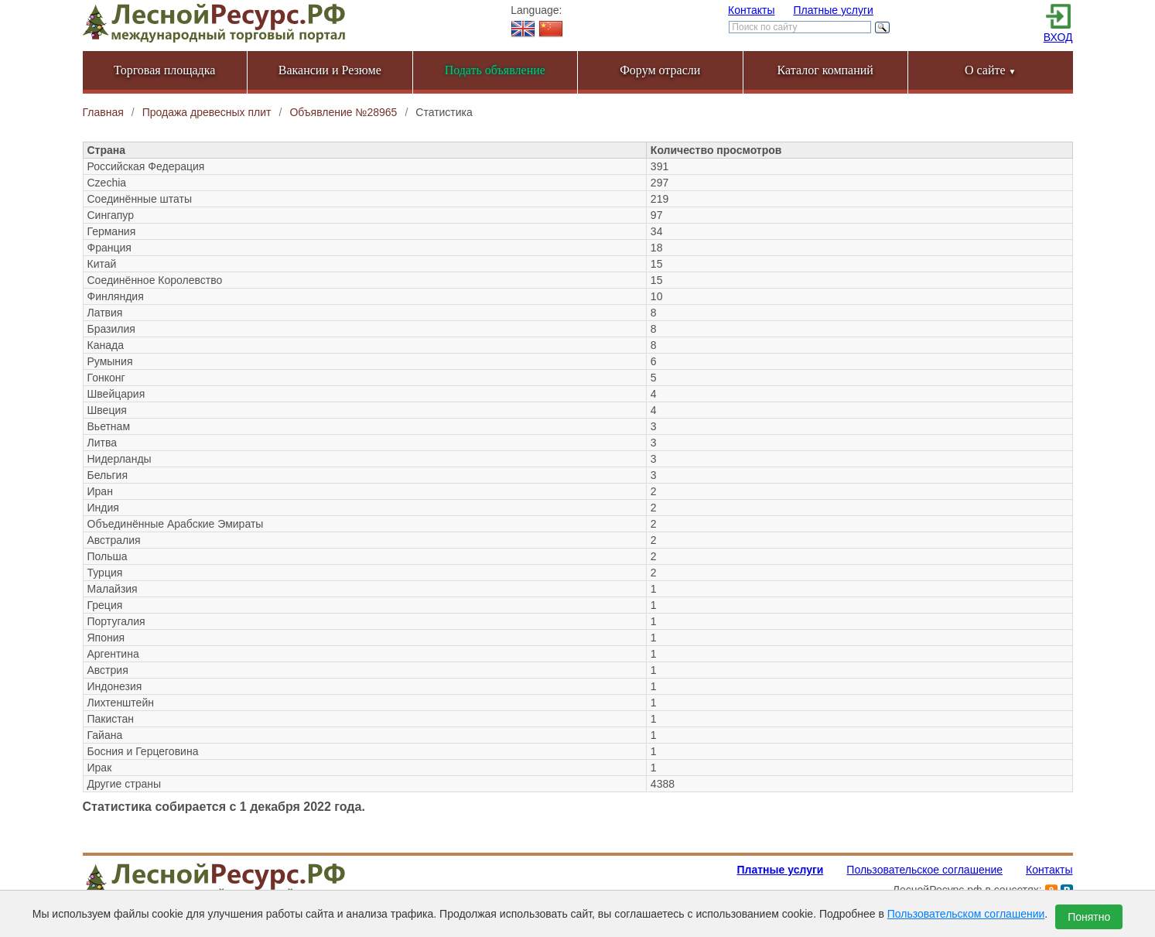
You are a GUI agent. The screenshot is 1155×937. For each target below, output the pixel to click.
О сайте (991, 70)
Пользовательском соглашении (966, 914)
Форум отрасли (660, 70)
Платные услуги (833, 10)
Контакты (751, 10)
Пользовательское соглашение (924, 869)
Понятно (1089, 917)
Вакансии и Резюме (329, 70)
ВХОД (1058, 37)
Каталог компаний (825, 70)
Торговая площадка (164, 70)
